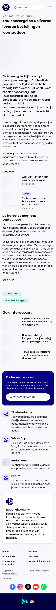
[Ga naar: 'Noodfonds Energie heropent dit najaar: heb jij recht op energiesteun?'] (28, 340)
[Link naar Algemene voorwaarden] (14, 572)
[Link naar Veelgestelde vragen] (41, 563)
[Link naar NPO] (32, 601)
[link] (12, 293)
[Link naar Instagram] (20, 587)
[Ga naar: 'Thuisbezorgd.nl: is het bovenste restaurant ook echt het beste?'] (28, 201)
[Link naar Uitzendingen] (14, 556)
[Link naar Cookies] (28, 578)
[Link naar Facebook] (13, 587)
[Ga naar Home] (6, 7)
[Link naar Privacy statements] (41, 572)
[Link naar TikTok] (28, 587)
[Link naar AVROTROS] (25, 601)
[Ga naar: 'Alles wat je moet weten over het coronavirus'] (28, 182)
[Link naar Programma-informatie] (14, 563)
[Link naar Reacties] (41, 556)
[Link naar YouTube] (36, 587)
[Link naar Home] (14, 551)
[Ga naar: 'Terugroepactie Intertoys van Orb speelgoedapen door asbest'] (28, 357)
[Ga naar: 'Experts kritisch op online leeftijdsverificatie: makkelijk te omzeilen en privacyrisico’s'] (28, 324)
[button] (50, 7)
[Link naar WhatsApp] (44, 587)
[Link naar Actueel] (41, 551)
